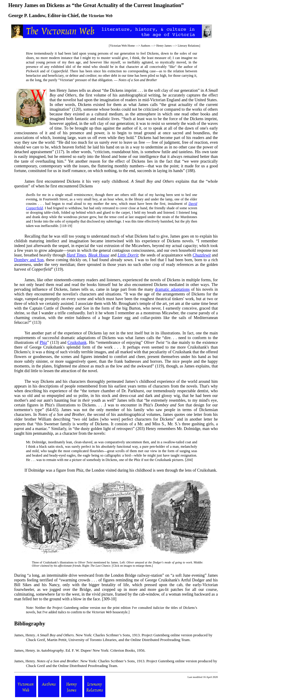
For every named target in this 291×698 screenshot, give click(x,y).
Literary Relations (188, 45)
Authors (145, 45)
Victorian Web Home (122, 45)
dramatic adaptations (172, 289)
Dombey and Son (29, 260)
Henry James (164, 45)
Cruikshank (77, 342)
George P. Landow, (27, 15)
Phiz (43, 342)
